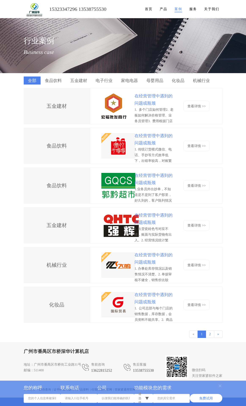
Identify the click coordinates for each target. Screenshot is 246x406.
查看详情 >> (196, 106)
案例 (178, 9)
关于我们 (211, 9)
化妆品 (178, 80)
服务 (193, 9)
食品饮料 (53, 80)
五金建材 (78, 80)
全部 (32, 80)
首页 (149, 9)
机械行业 (201, 80)
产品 (163, 9)
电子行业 (104, 80)
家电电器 (129, 80)
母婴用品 (154, 80)
